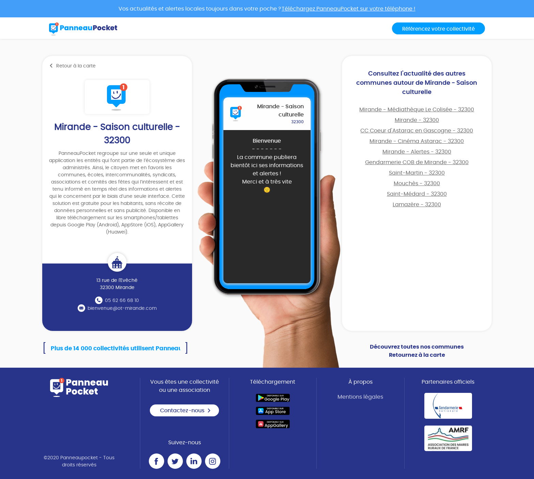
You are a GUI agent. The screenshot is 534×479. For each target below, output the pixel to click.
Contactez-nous (185, 410)
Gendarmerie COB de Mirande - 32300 (417, 162)
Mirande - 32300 (417, 120)
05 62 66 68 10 (122, 300)
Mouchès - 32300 (417, 183)
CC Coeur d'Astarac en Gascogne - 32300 (416, 130)
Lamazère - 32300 (417, 204)
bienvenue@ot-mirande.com (122, 308)
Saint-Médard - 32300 (417, 194)
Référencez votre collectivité (438, 29)
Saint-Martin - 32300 (417, 173)
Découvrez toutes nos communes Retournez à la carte (417, 351)
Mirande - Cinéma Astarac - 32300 (417, 141)
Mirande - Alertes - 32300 (416, 152)
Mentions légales (360, 397)
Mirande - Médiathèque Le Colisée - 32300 (416, 109)
